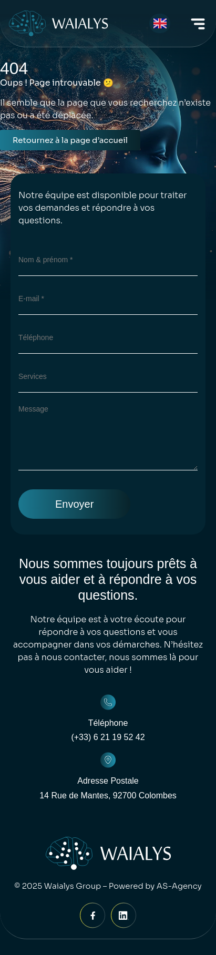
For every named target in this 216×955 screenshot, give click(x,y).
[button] (198, 25)
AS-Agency (179, 886)
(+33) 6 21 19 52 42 (108, 737)
